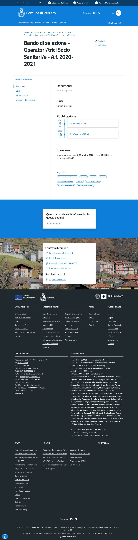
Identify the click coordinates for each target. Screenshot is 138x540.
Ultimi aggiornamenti (23, 498)
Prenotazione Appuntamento (26, 464)
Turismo (68, 336)
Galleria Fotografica (115, 325)
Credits (17, 494)
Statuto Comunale (22, 479)
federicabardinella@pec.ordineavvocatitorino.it (92, 435)
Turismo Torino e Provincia (80, 453)
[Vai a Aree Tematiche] (81, 3)
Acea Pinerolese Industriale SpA (55, 464)
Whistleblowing (21, 509)
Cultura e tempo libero (51, 336)
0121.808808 (23, 362)
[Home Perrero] (38, 13)
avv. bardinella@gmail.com (86, 432)
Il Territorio (112, 321)
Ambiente (46, 317)
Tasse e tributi (94, 313)
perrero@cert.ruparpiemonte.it (31, 373)
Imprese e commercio (73, 313)
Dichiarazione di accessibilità (25, 453)
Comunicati (93, 321)
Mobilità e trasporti (72, 317)
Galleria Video (113, 328)
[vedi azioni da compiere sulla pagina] (100, 45)
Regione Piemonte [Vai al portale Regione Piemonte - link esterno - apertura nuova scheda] (23, 3)
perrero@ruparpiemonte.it (30, 376)
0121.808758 (23, 365)
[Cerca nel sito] (118, 13)
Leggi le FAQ (19, 461)
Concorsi (67, 32)
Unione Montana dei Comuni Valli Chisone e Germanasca (64, 457)
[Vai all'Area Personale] (106, 3)
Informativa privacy (22, 483)
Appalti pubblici (48, 325)
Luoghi (110, 317)
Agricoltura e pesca (50, 313)
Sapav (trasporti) (49, 468)
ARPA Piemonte (76, 457)
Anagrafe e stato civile (51, 321)
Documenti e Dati (54, 32)
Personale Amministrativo (25, 332)
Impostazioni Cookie (22, 490)
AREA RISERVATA (67, 536)
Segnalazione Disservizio (24, 468)
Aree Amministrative (23, 317)
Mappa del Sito (20, 505)
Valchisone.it (75, 464)
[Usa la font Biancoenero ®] (58, 3)
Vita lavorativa (70, 339)
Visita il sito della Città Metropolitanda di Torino (61, 453)
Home (26, 32)
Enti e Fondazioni (21, 328)
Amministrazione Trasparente (26, 449)
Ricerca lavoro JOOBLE (79, 461)
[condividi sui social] (99, 41)
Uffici (16, 321)
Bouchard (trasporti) (77, 449)
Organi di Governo (21, 313)
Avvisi (91, 325)
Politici (17, 336)
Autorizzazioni (48, 328)
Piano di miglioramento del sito (26, 457)
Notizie (91, 317)
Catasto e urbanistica (51, 332)
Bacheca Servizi (21, 476)
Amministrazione (38, 32)
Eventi (110, 313)
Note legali (19, 487)
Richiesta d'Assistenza (23, 472)
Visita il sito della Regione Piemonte (56, 449)
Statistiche (19, 502)
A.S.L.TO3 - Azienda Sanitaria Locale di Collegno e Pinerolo (65, 461)
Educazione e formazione (52, 339)
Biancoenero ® (78, 533)
